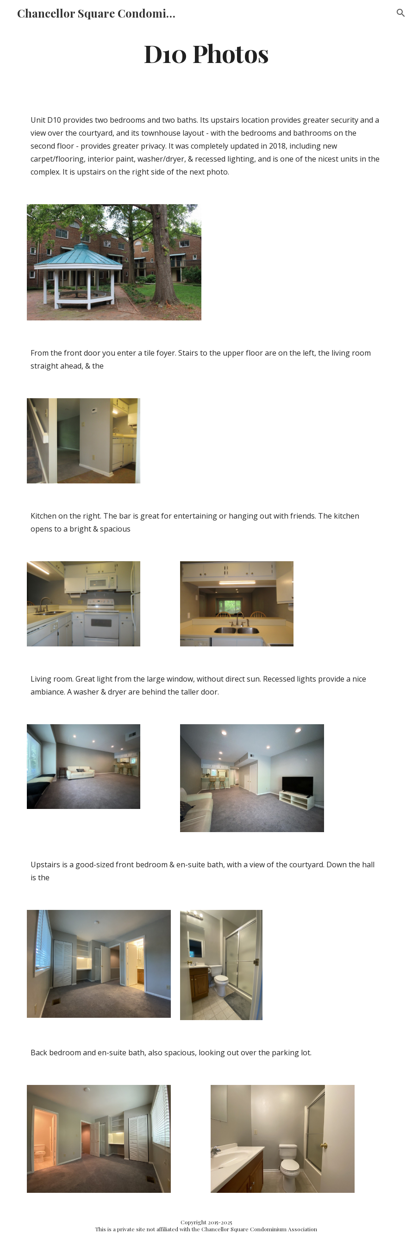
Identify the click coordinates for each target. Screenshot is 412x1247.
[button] (401, 13)
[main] (206, 52)
